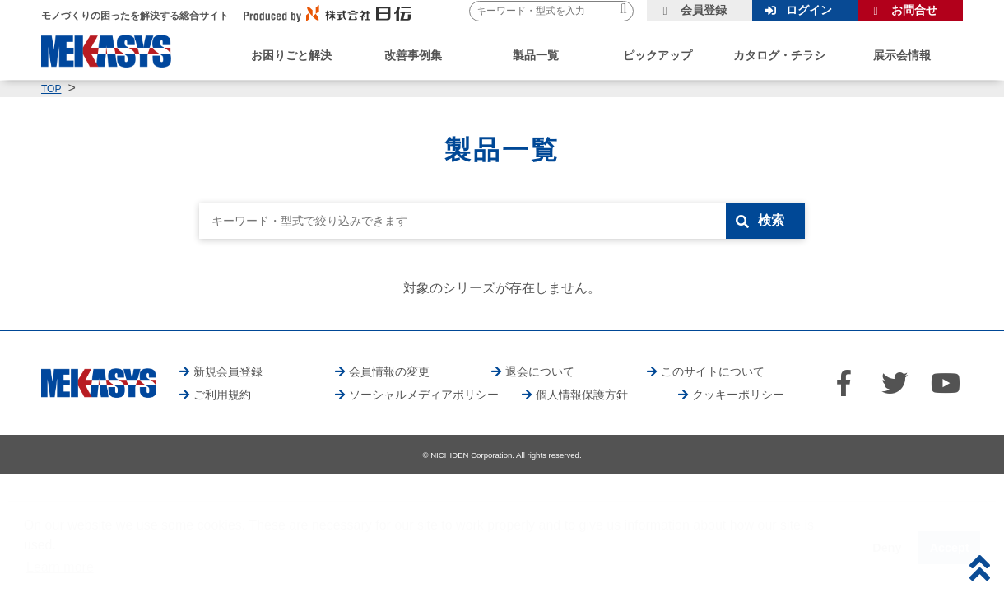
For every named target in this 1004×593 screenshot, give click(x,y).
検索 (771, 220)
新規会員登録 (228, 371)
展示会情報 (902, 55)
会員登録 (704, 9)
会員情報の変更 (389, 371)
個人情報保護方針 (582, 394)
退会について (539, 371)
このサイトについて (713, 371)
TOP (51, 89)
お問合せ (914, 9)
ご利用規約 (222, 394)
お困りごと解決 (291, 55)
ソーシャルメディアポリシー (424, 394)
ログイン (809, 9)
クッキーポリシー (738, 394)
